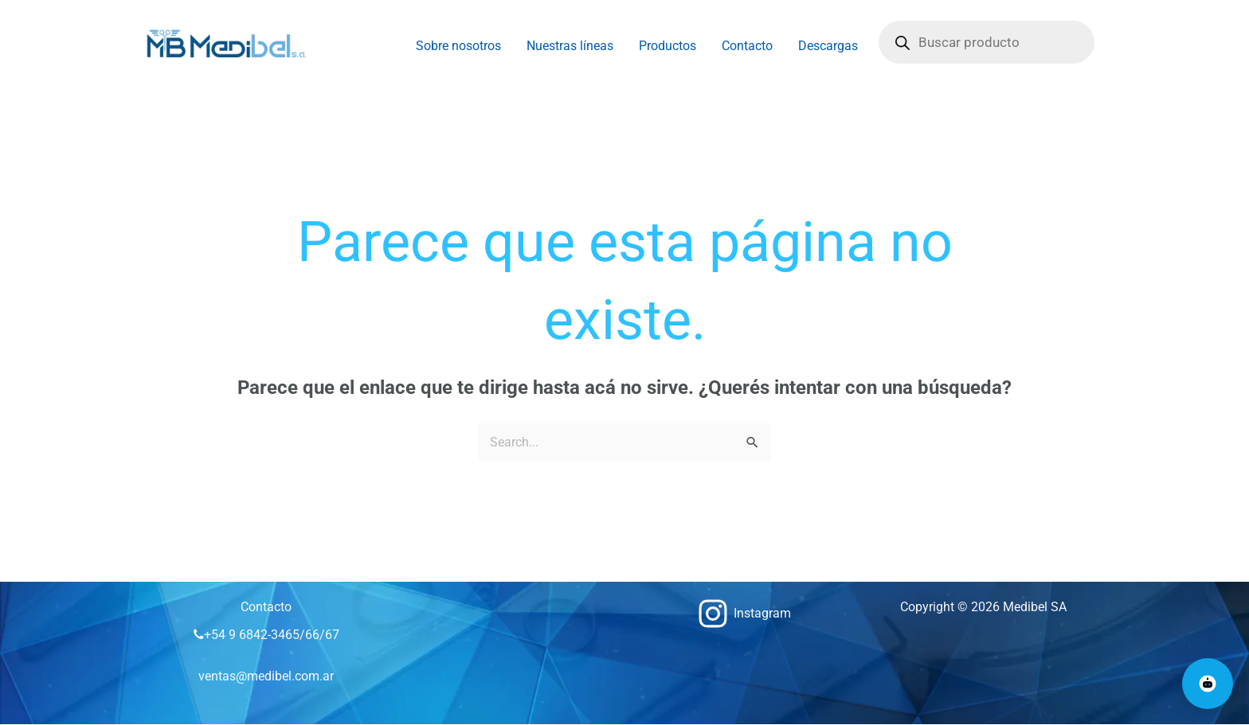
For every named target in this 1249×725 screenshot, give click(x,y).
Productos (667, 45)
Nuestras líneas (570, 45)
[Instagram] (744, 614)
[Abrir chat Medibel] (1207, 683)
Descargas (828, 45)
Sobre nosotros (458, 45)
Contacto (747, 45)
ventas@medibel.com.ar (266, 676)
